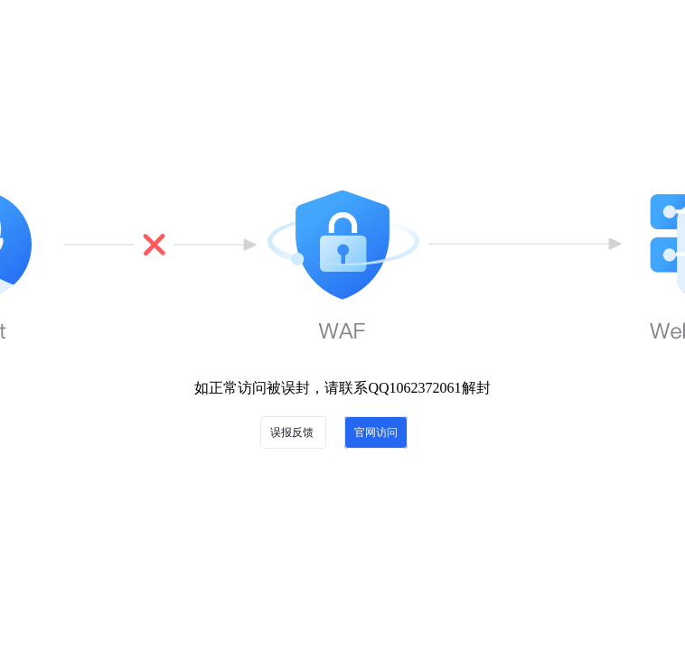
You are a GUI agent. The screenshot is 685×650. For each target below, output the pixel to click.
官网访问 (376, 432)
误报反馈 (293, 432)
